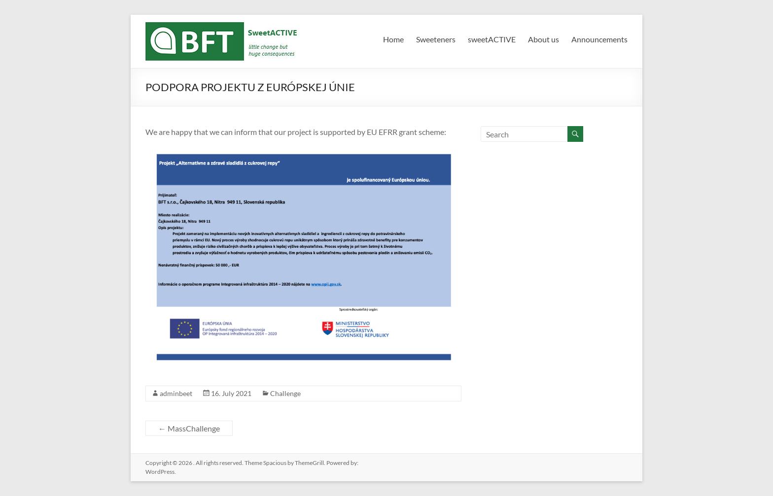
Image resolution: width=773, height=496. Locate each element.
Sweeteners (436, 39)
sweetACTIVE (492, 39)
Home (393, 39)
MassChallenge (189, 428)
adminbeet (176, 393)
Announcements (599, 39)
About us (543, 39)
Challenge (285, 393)
